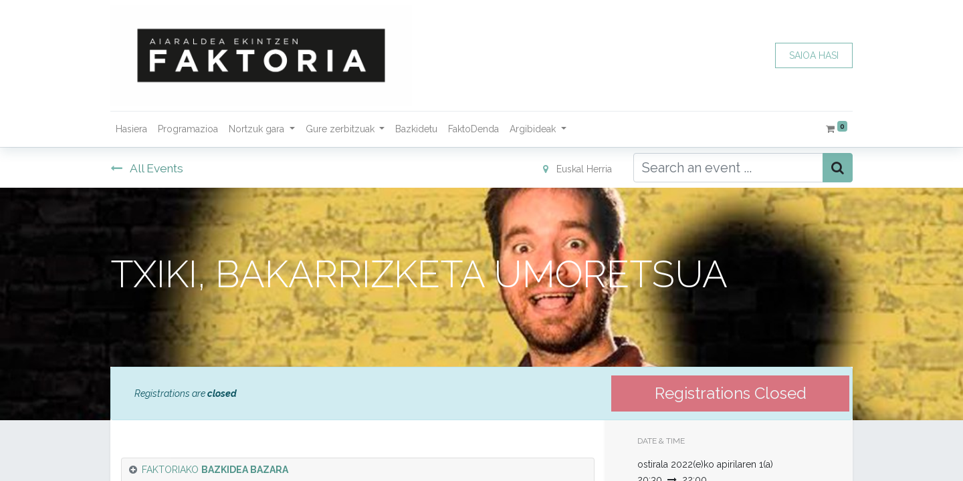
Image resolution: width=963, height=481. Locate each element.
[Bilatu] (838, 167)
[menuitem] (131, 129)
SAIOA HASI (814, 55)
